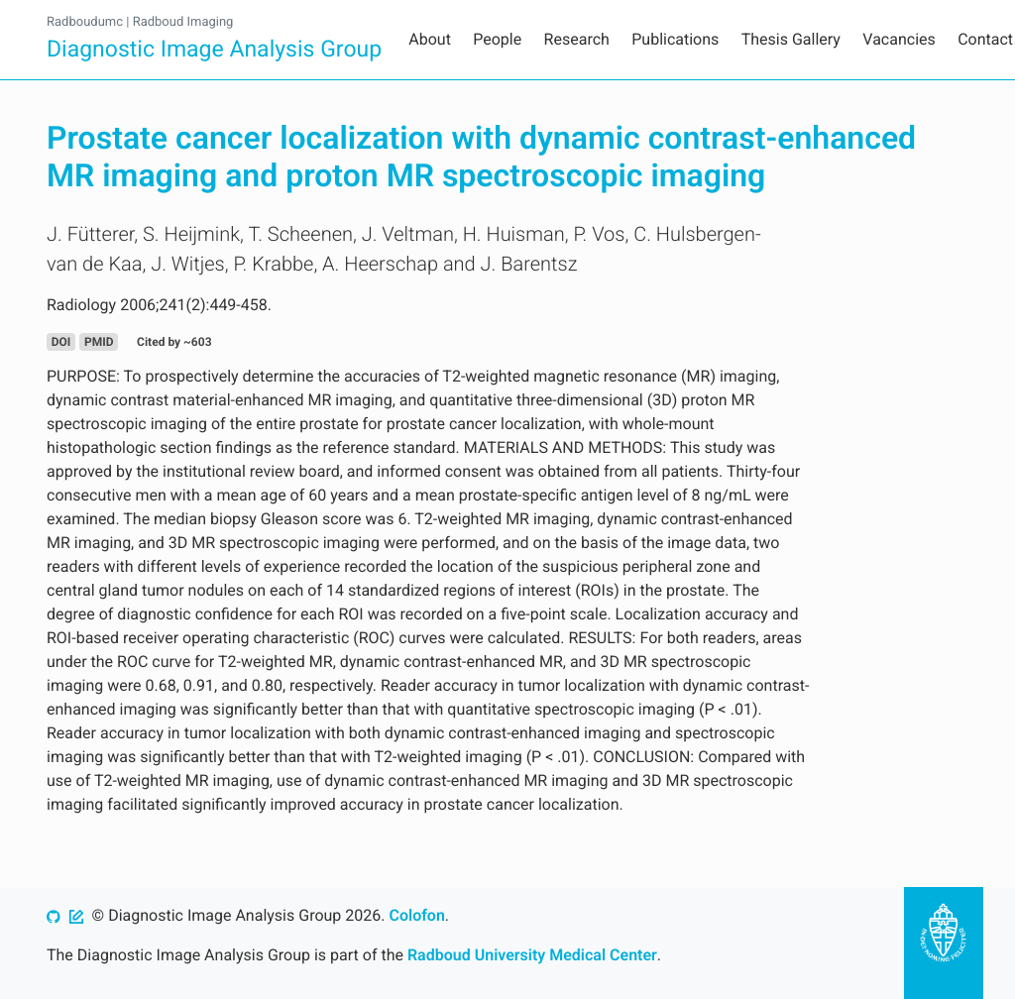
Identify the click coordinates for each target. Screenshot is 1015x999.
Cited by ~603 (174, 342)
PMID (99, 342)
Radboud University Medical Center (532, 954)
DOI (61, 342)
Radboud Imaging (183, 22)
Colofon (416, 915)
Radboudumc (85, 22)
